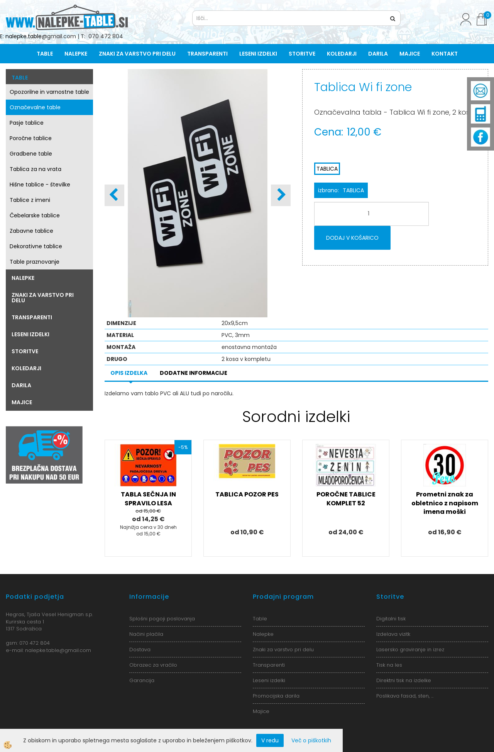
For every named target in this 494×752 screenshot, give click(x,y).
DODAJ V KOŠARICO (352, 238)
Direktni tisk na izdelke (403, 680)
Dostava (140, 649)
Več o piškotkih (311, 740)
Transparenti (207, 54)
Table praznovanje (34, 262)
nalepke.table (23, 36)
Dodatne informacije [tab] (193, 373)
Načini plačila (146, 634)
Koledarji (342, 54)
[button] (281, 195)
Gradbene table (31, 154)
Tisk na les (389, 665)
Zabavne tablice (31, 231)
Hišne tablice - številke (40, 184)
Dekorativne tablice (36, 246)
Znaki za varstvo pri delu (137, 54)
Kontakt (444, 54)
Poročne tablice (31, 138)
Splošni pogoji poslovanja (162, 618)
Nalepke (75, 54)
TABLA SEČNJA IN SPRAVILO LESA (148, 499)
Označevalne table (35, 107)
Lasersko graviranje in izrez (410, 649)
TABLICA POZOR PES (247, 494)
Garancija (141, 680)
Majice (409, 54)
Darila (378, 54)
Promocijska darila (276, 695)
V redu (270, 740)
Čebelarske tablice (35, 215)
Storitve (302, 54)
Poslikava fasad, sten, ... (404, 695)
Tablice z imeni (30, 200)
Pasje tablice (27, 123)
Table (45, 54)
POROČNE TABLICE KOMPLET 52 (346, 499)
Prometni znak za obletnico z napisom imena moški (444, 503)
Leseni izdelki (258, 54)
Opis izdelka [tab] (128, 373)
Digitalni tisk (391, 618)
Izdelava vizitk (393, 634)
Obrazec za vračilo (153, 665)
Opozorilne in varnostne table (49, 92)
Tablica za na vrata (35, 169)
